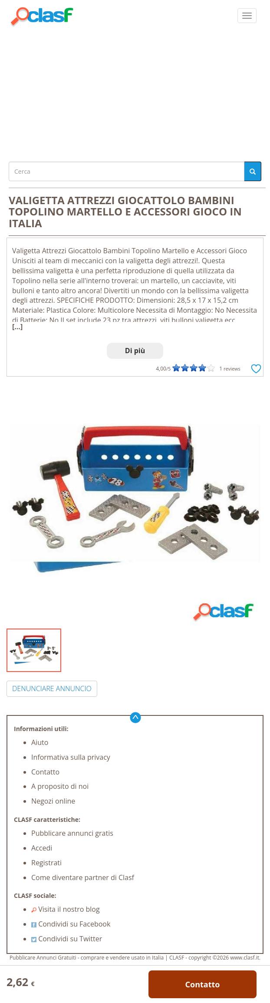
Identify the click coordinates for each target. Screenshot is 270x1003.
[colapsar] (247, 15)
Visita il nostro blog (65, 909)
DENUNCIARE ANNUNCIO (52, 688)
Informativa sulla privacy (70, 757)
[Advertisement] (135, 92)
